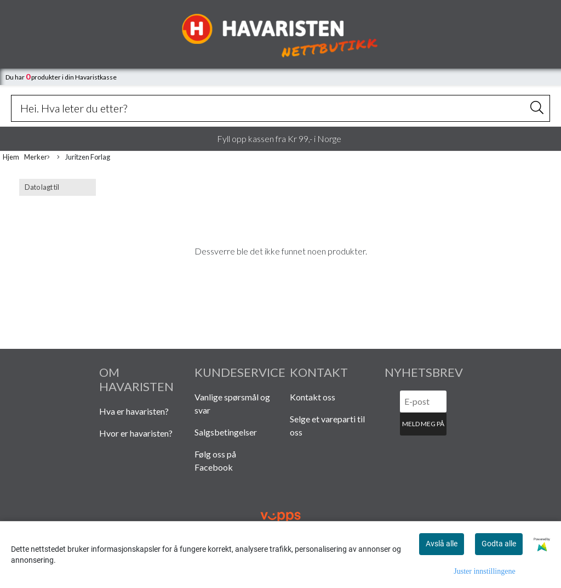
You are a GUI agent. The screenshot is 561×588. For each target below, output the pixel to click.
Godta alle (499, 543)
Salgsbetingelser (225, 432)
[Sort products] (57, 187)
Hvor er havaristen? (136, 433)
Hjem (11, 156)
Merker (37, 157)
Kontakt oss (312, 397)
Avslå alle (441, 543)
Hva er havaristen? (134, 411)
